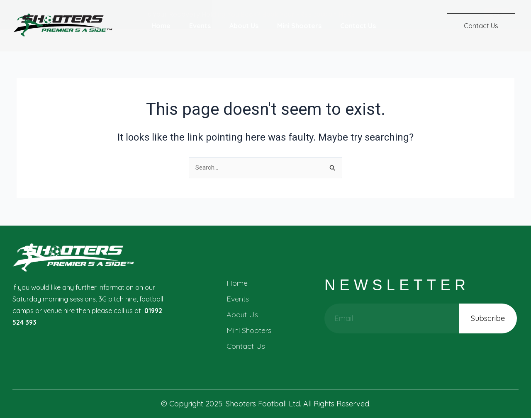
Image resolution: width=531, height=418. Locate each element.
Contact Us (246, 346)
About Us (242, 314)
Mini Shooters (249, 330)
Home (237, 283)
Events (238, 299)
